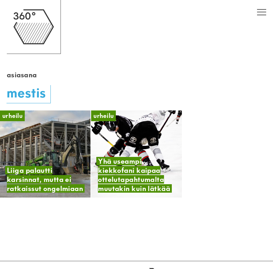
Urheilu (12, 116)
